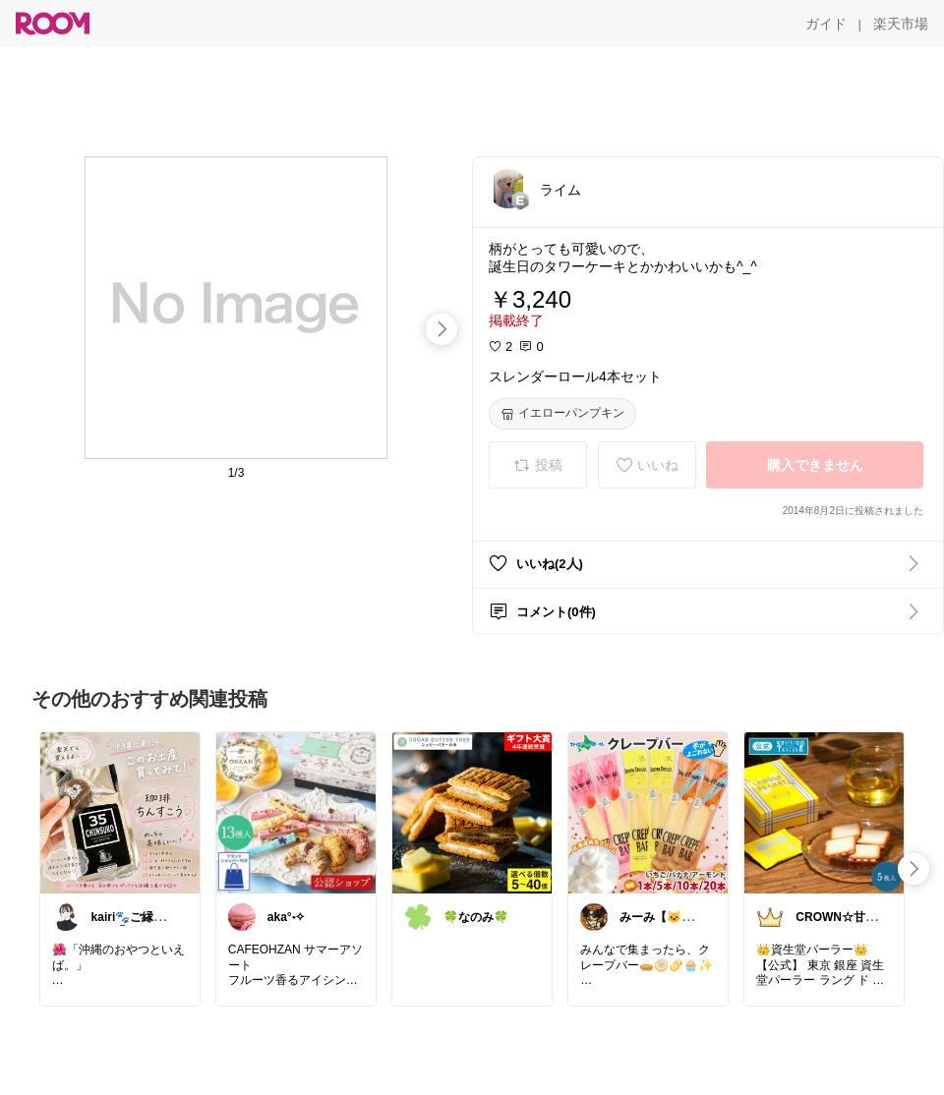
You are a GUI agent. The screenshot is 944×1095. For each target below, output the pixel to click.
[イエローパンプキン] (562, 414)
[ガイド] (826, 23)
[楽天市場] (900, 23)
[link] (120, 812)
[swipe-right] (441, 329)
